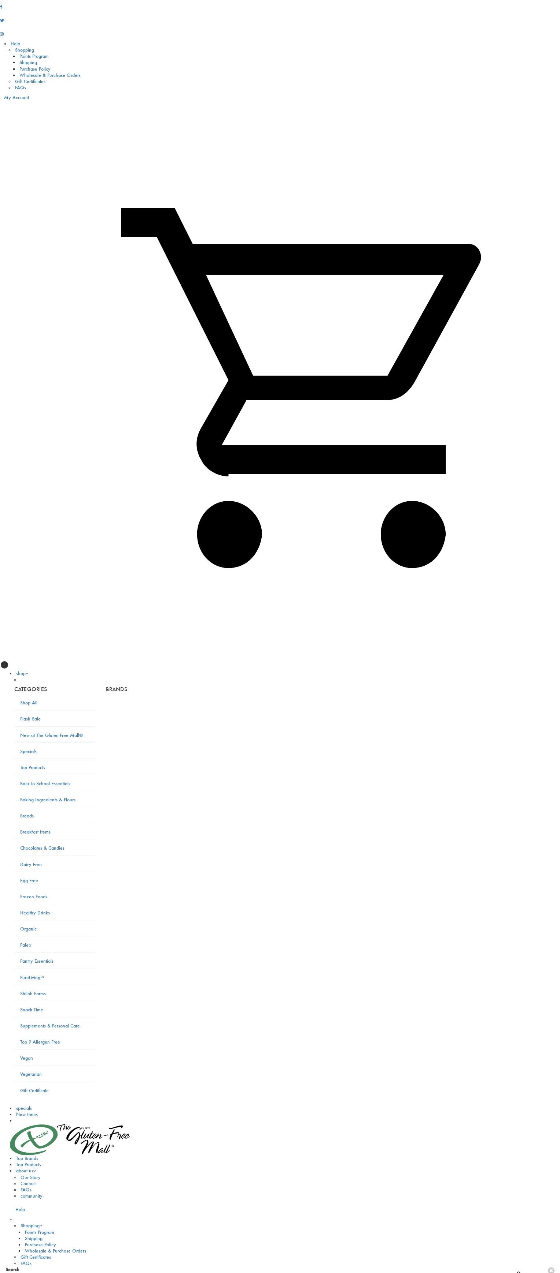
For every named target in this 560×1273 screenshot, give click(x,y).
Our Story (31, 1177)
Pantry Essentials (37, 961)
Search (12, 1269)
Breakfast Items (35, 832)
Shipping (28, 62)
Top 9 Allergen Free (40, 1042)
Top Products (32, 767)
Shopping (24, 50)
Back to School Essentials (45, 783)
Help (15, 43)
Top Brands (27, 1158)
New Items (27, 1114)
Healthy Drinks (35, 913)
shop (21, 673)
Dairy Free (31, 864)
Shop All (28, 702)
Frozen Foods (33, 896)
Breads (27, 816)
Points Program (34, 56)
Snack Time (31, 1009)
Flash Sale (30, 719)
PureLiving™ (32, 977)
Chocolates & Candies (42, 848)
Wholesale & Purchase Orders (50, 75)
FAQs (20, 87)
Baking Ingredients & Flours (47, 799)
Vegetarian (31, 1074)
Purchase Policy (35, 69)
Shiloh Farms (33, 993)
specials (24, 1108)
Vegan (26, 1058)
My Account (14, 97)
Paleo (25, 945)
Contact (28, 1183)
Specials (28, 751)
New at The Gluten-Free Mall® (51, 735)
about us (24, 1170)
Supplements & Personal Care (50, 1026)
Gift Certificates (30, 81)
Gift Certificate (34, 1090)
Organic (28, 929)
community (32, 1196)
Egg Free (29, 880)
